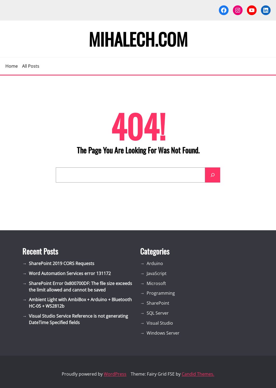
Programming (161, 293)
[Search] (212, 175)
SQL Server (158, 313)
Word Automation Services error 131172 (70, 273)
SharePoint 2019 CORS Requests (61, 263)
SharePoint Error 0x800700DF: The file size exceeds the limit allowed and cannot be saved (80, 286)
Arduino (155, 263)
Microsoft (156, 283)
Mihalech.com (138, 38)
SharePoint (158, 303)
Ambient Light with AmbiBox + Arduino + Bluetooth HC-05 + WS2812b (80, 303)
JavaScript (157, 273)
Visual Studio (160, 323)
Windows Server (163, 333)
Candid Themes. (198, 374)
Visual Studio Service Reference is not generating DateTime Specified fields (78, 319)
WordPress (115, 374)
